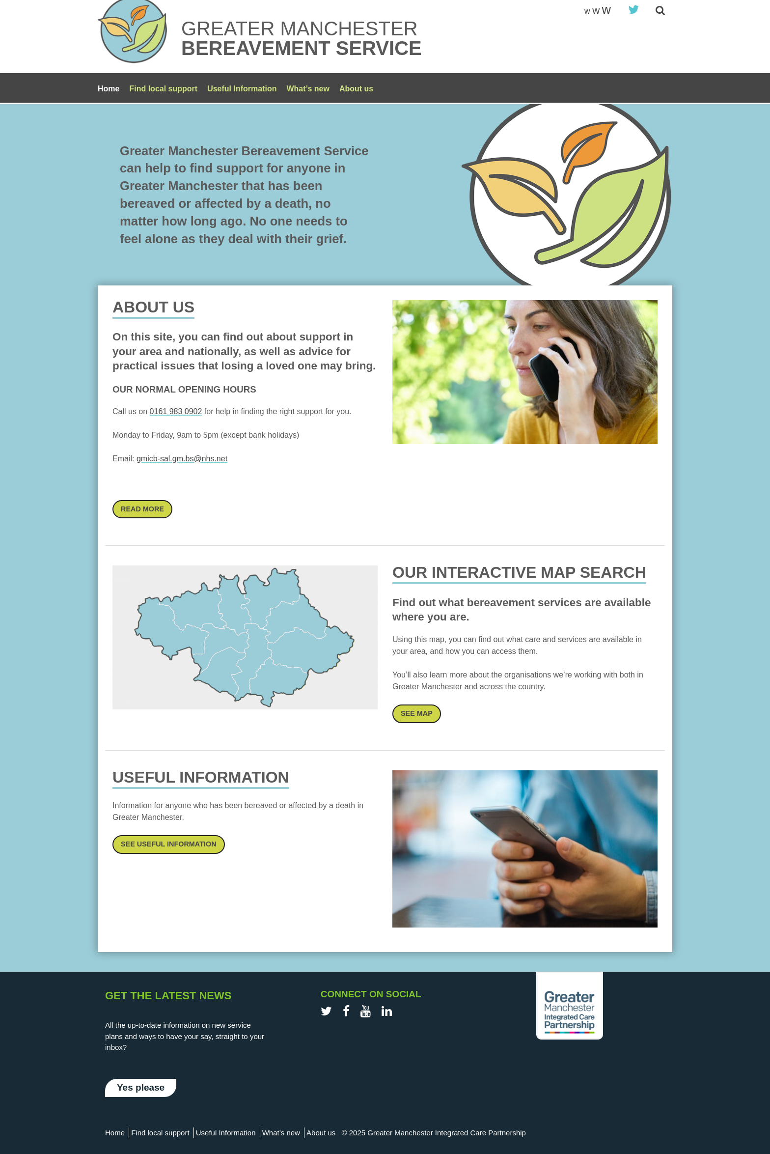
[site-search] (660, 11)
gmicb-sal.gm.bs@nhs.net (182, 458)
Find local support (163, 88)
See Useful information (169, 844)
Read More (142, 509)
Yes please (141, 1087)
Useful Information (241, 88)
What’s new (307, 88)
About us (356, 88)
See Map (417, 713)
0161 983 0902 (176, 411)
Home (108, 88)
